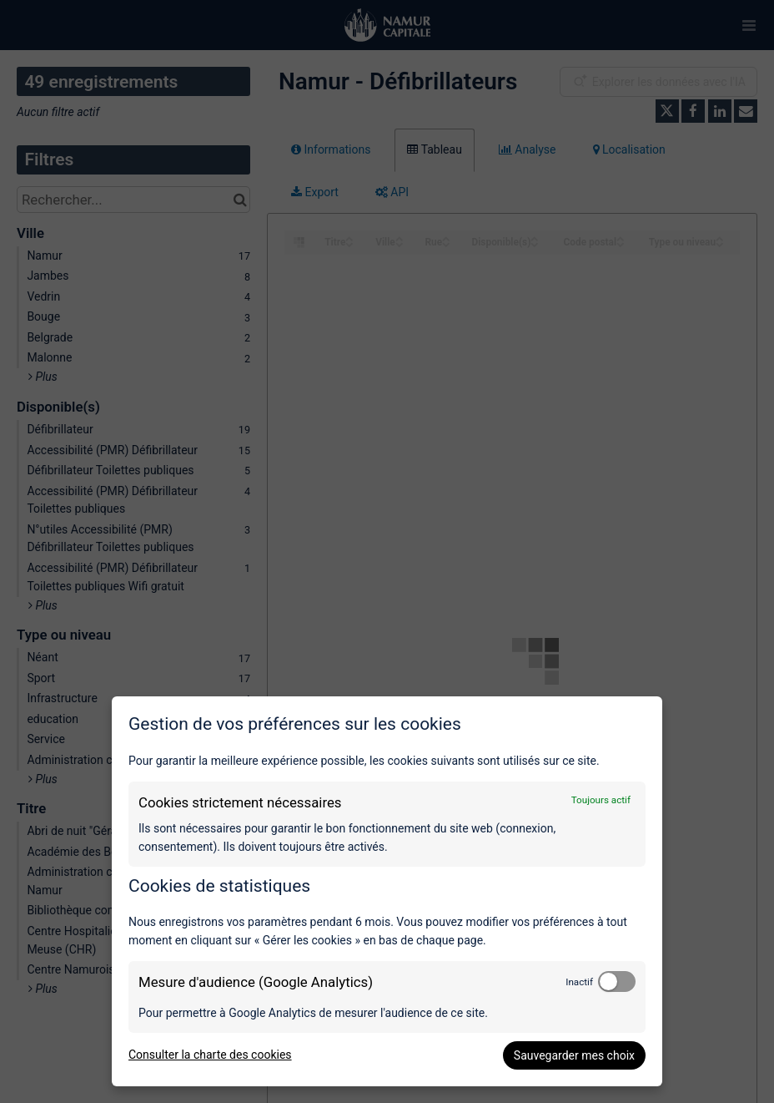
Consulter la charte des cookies (210, 1054)
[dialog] (387, 891)
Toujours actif (601, 800)
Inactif (579, 982)
